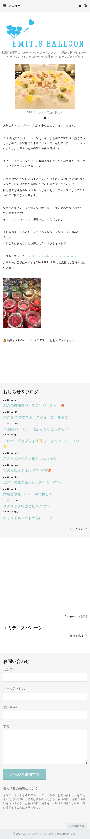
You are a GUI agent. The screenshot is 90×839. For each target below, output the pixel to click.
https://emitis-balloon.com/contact (55, 256)
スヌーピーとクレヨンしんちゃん (30, 458)
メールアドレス (14, 688)
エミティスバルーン (35, 833)
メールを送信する (25, 774)
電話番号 (10, 707)
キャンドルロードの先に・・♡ (28, 518)
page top (76, 826)
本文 (6, 726)
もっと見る (78, 529)
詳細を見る (78, 635)
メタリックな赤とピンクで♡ (26, 506)
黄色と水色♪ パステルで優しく (28, 494)
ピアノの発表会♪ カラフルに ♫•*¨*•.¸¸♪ (34, 482)
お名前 (8, 669)
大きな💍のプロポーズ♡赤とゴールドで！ (37, 417)
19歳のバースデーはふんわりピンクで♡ (35, 429)
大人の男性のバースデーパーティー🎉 (34, 405)
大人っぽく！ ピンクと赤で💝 (27, 470)
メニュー (12, 5)
